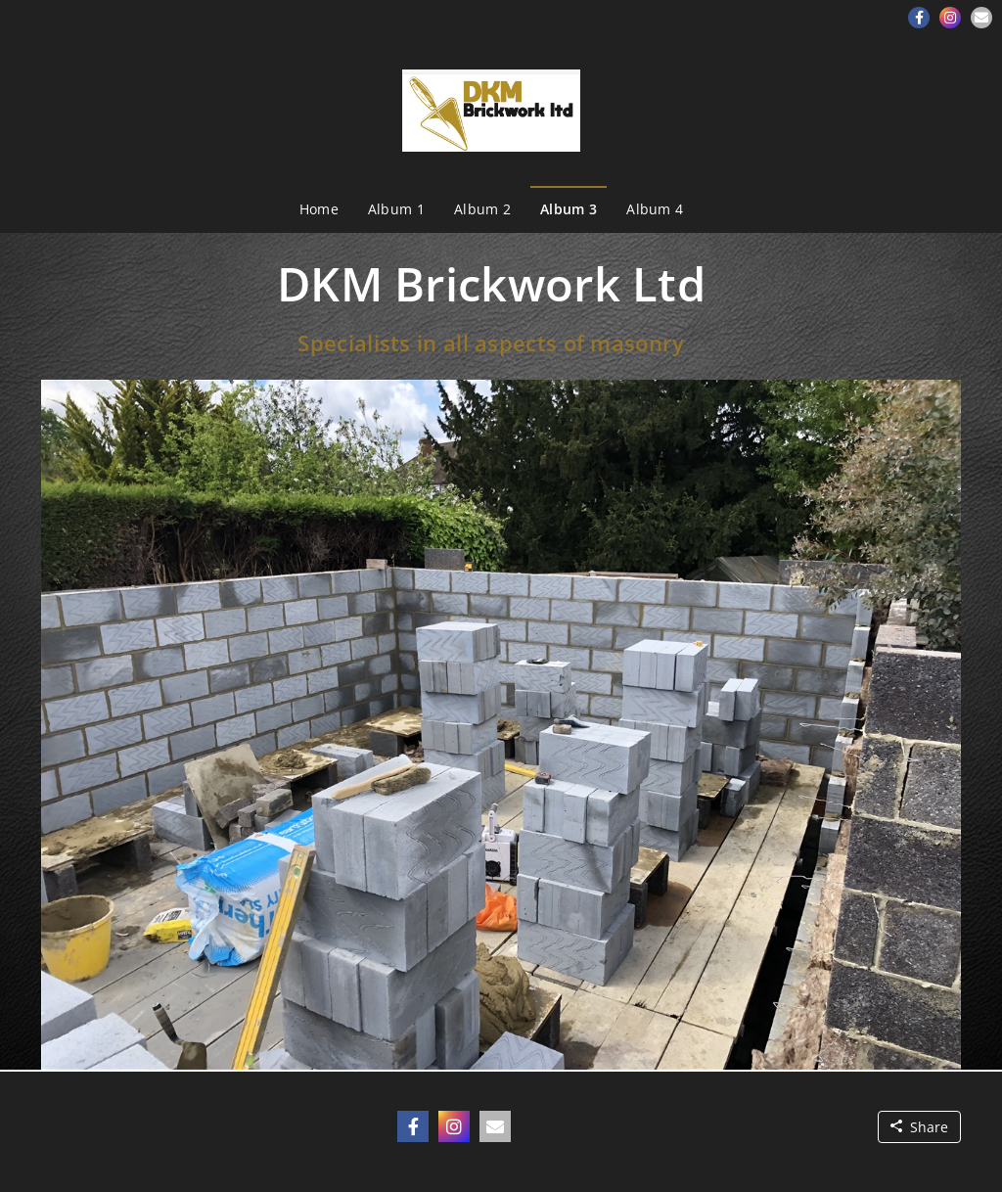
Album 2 (482, 209)
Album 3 (568, 209)
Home (319, 209)
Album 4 (654, 209)
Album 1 (396, 209)
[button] (919, 17)
